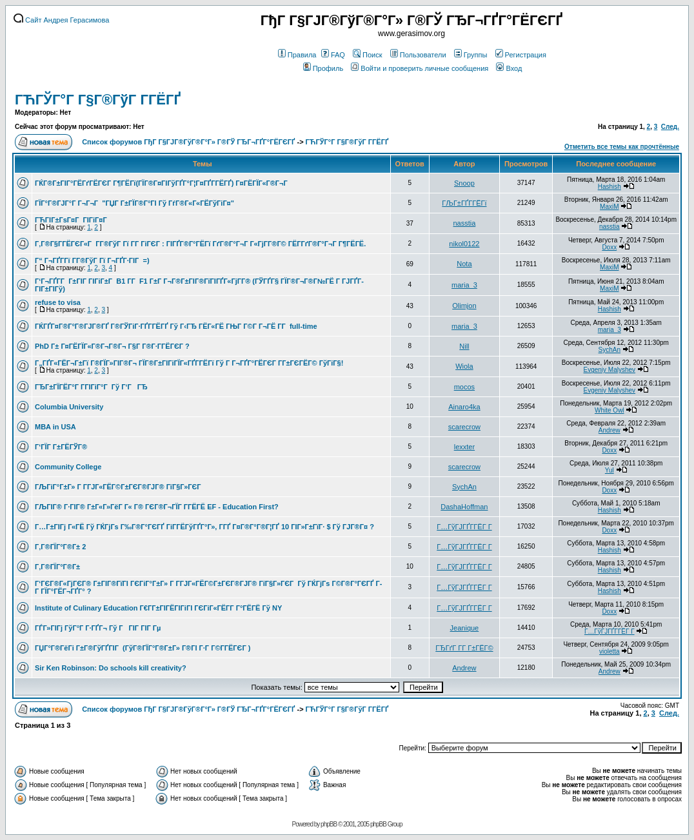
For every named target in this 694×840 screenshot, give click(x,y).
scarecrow (464, 427)
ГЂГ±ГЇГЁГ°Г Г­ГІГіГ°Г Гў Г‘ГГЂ (91, 387)
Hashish (609, 186)
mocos (464, 387)
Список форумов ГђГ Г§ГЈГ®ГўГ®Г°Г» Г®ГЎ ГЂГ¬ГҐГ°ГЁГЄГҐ (188, 142)
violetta (609, 651)
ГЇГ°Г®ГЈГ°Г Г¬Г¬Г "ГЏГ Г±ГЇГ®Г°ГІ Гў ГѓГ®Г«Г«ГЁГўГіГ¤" (134, 203)
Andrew (609, 430)
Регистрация (520, 55)
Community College (68, 467)
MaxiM (609, 206)
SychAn (609, 349)
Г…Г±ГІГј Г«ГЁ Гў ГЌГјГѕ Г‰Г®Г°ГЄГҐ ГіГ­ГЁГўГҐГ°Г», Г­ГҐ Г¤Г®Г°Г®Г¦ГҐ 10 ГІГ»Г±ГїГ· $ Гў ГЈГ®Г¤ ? (204, 527)
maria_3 (464, 285)
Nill (464, 346)
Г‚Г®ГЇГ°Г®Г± (57, 567)
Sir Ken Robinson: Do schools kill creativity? (110, 668)
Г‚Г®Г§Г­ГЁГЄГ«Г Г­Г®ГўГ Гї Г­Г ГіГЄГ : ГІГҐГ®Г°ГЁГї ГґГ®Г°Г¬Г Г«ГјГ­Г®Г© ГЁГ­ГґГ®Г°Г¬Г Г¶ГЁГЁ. (200, 244)
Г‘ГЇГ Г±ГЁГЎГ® (61, 447)
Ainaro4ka (464, 407)
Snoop (464, 183)
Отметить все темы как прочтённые (621, 146)
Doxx (609, 247)
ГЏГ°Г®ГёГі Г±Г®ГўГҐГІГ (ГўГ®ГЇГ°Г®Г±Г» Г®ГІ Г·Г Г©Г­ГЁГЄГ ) (142, 648)
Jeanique (464, 628)
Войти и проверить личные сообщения (419, 68)
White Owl (609, 410)
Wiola (464, 366)
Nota (464, 264)
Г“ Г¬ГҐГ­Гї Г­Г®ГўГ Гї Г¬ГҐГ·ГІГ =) (92, 260)
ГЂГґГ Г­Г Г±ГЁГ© (464, 648)
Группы (471, 55)
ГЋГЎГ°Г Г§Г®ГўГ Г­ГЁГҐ (98, 100)
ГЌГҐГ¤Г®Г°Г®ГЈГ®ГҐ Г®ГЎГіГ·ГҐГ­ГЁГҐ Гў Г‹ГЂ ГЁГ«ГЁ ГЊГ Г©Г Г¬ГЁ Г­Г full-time (176, 326)
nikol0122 (464, 244)
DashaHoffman (464, 507)
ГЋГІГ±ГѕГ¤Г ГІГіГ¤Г (72, 220)
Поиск (367, 55)
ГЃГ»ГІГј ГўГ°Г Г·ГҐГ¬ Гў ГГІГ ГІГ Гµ (98, 628)
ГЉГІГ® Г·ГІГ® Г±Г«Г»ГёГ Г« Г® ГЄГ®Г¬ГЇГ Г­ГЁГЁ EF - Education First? (157, 507)
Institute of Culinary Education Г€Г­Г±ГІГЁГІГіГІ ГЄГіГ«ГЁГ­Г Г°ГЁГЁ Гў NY (158, 608)
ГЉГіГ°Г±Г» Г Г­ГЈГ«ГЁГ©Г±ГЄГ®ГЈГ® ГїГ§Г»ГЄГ (119, 487)
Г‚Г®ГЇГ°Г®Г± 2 (60, 547)
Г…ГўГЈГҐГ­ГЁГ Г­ (464, 527)
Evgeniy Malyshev (610, 369)
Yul (609, 470)
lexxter (464, 447)
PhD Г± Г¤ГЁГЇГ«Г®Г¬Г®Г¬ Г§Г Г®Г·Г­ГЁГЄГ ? (112, 346)
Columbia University (69, 407)
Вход (509, 68)
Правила (297, 55)
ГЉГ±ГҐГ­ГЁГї (464, 203)
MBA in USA (55, 427)
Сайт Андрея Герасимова (61, 20)
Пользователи (418, 55)
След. (670, 126)
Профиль (323, 68)
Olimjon (464, 305)
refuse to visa (58, 302)
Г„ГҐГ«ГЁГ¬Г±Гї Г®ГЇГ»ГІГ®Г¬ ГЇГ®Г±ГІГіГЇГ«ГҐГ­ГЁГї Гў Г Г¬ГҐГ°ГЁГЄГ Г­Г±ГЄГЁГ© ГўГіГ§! (189, 363)
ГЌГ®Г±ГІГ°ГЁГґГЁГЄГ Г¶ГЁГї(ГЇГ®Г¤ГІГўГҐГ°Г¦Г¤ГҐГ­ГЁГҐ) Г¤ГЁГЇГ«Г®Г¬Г (162, 183)
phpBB (329, 824)
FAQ (333, 55)
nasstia (464, 223)
